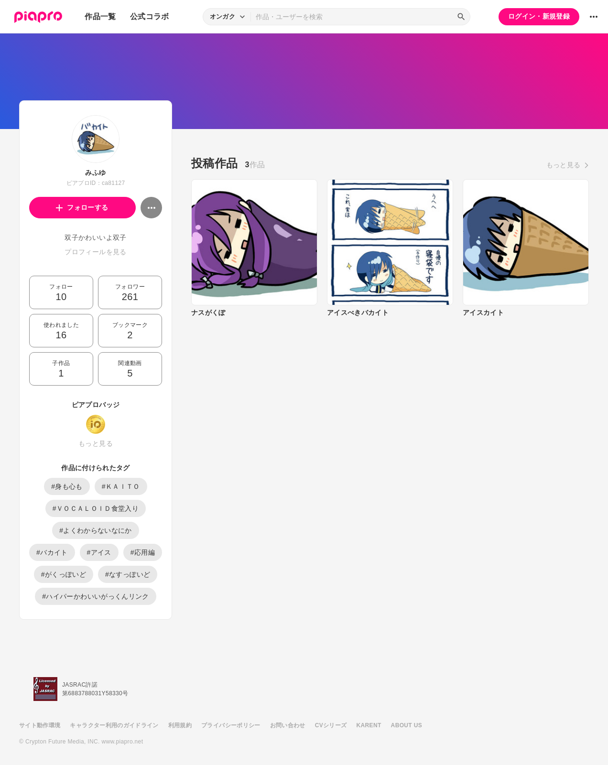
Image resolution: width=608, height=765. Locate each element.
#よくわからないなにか (95, 530)
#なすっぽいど (127, 574)
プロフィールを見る (95, 252)
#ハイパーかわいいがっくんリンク (95, 596)
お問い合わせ (287, 725)
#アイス (99, 552)
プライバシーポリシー (231, 725)
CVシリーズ (331, 725)
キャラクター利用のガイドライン (114, 725)
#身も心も (67, 486)
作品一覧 (100, 16)
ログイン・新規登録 (539, 16)
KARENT (369, 725)
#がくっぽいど (63, 574)
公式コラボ (149, 16)
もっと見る (95, 443)
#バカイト (52, 552)
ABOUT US (406, 725)
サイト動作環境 (39, 725)
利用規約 (180, 725)
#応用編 (142, 552)
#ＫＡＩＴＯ (121, 486)
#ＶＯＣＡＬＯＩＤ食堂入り (96, 508)
